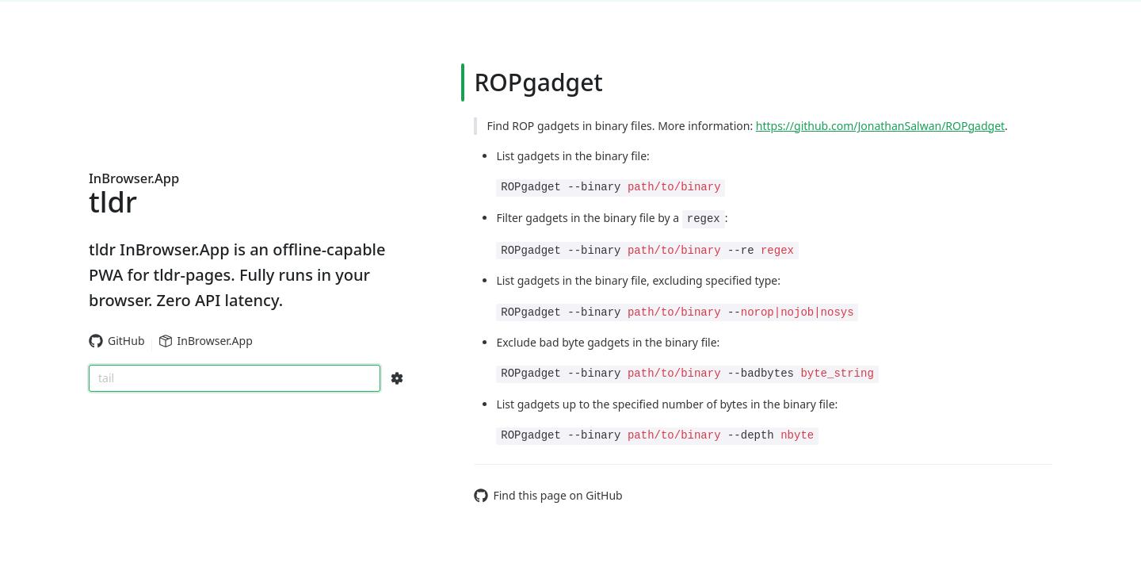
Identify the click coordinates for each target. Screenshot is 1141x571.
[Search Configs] (397, 378)
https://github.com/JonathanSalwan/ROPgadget (880, 125)
